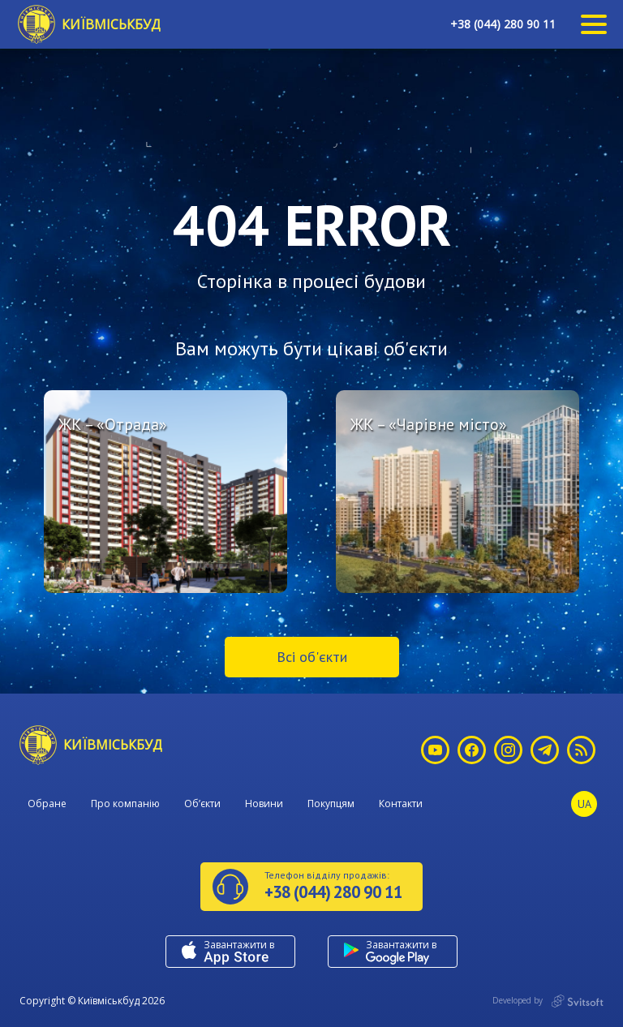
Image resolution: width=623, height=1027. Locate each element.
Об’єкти (202, 803)
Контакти (401, 803)
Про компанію (125, 803)
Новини (264, 803)
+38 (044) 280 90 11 (503, 24)
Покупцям (330, 803)
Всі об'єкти (312, 656)
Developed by (548, 1001)
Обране (47, 803)
